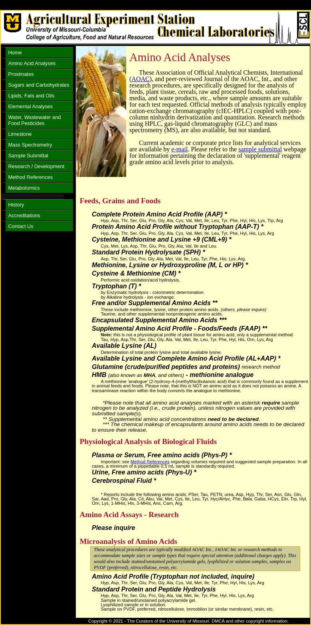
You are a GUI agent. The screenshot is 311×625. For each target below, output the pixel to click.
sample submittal (260, 149)
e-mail (179, 149)
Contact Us (20, 226)
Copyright (97, 621)
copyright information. (267, 621)
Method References (150, 461)
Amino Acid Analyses (31, 63)
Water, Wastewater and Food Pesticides (34, 120)
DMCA (218, 621)
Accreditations (24, 215)
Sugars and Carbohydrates (38, 85)
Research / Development (36, 166)
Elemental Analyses (30, 106)
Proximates (21, 74)
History (16, 205)
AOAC (140, 78)
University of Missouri (188, 621)
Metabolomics (24, 188)
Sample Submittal (28, 156)
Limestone (20, 134)
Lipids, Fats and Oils (31, 96)
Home (15, 53)
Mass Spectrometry (30, 145)
